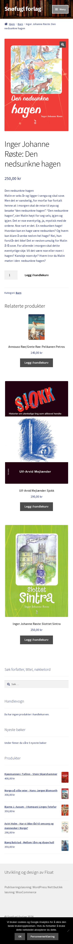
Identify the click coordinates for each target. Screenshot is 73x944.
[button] (63, 44)
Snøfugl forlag (22, 9)
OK (20, 936)
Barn (20, 24)
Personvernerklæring (43, 936)
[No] (68, 931)
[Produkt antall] (11, 275)
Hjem (12, 24)
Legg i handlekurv (37, 275)
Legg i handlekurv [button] (36, 362)
